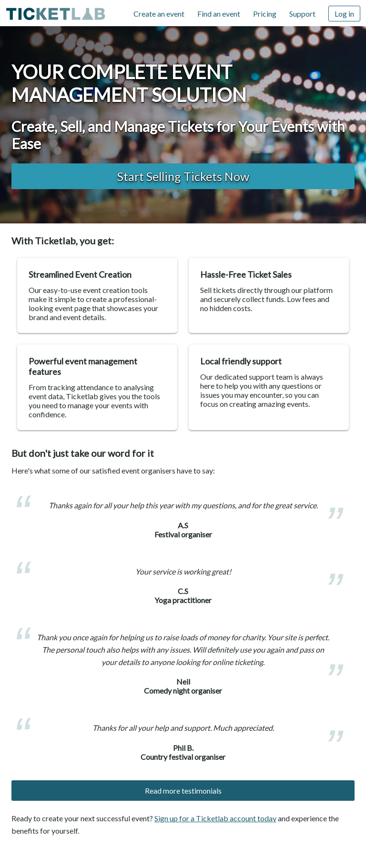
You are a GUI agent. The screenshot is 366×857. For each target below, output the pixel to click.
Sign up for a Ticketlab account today (215, 818)
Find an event (218, 13)
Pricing (264, 13)
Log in (344, 13)
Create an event (158, 13)
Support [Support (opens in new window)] (302, 13)
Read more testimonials (183, 790)
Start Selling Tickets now (183, 176)
